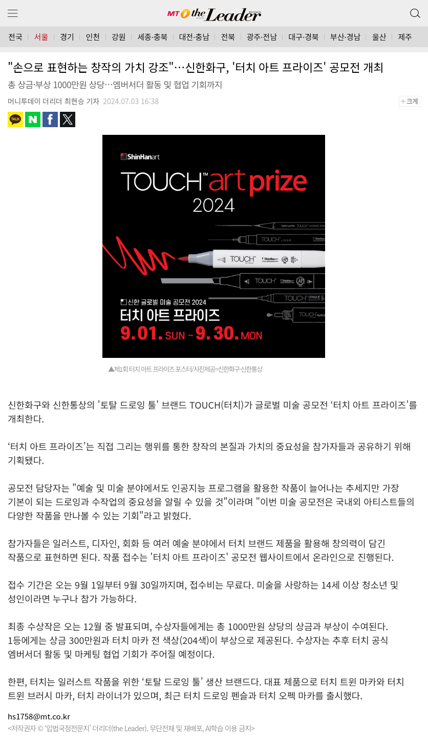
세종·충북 (152, 36)
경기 (67, 36)
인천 (93, 36)
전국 (15, 36)
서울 (41, 36)
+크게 (413, 101)
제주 (405, 36)
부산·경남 (345, 36)
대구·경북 (303, 36)
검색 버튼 (414, 11)
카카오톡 (15, 119)
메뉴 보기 (13, 13)
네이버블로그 (32, 119)
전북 (228, 36)
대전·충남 (194, 36)
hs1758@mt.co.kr (39, 716)
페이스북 (50, 119)
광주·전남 (262, 36)
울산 (379, 36)
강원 (119, 36)
